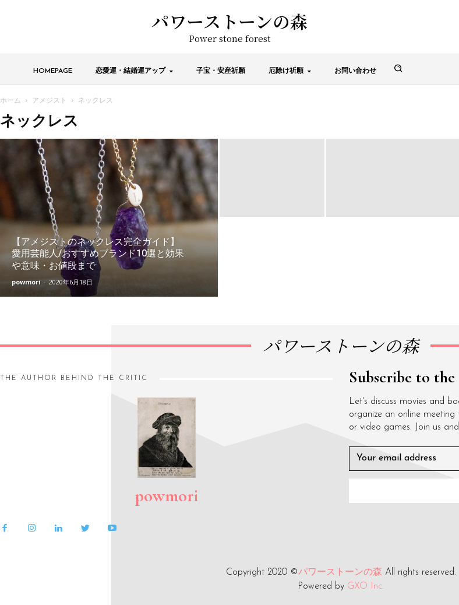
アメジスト (49, 100)
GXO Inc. (365, 586)
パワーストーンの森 (340, 572)
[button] (398, 68)
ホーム (10, 100)
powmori (26, 281)
